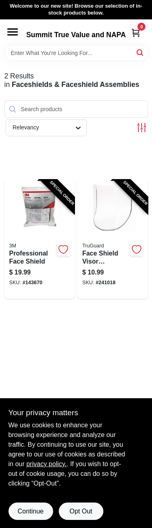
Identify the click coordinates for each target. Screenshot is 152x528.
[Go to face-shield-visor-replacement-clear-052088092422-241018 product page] (112, 239)
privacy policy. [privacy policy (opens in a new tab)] (46, 463)
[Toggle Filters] (141, 127)
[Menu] (12, 32)
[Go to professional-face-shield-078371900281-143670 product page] (39, 239)
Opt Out (80, 511)
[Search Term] (76, 53)
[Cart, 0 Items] (136, 32)
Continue (30, 511)
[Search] (140, 52)
